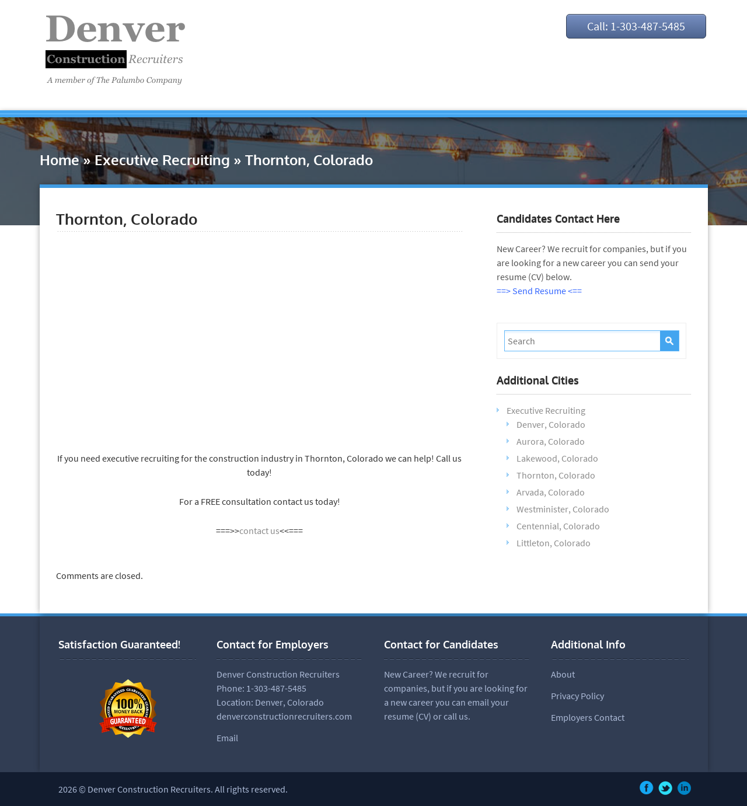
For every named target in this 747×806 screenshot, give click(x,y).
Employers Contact (587, 717)
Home (59, 160)
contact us (259, 530)
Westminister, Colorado (562, 509)
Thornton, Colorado (555, 475)
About (563, 674)
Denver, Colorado (550, 424)
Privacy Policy (577, 696)
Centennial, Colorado (558, 526)
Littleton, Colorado (553, 543)
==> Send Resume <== (539, 290)
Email (227, 738)
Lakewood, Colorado (557, 458)
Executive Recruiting (162, 160)
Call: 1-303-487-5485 (636, 26)
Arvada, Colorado (550, 492)
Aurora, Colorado (550, 441)
